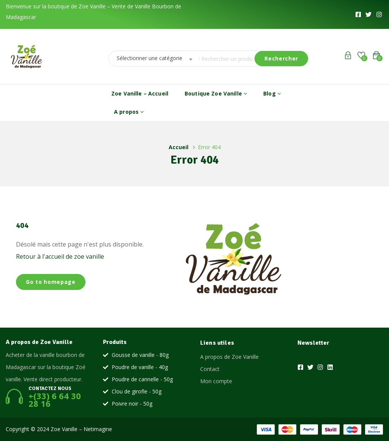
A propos (129, 111)
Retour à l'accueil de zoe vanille (60, 256)
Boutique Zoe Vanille (216, 93)
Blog (272, 93)
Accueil (178, 147)
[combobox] (152, 58)
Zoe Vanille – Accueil (139, 93)
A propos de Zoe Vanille (229, 356)
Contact (210, 369)
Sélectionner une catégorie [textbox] (149, 58)
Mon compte (216, 381)
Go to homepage (51, 281)
